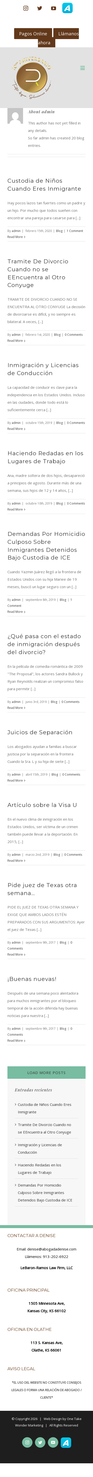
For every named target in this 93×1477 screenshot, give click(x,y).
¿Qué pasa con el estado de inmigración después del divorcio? (44, 644)
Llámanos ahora (58, 38)
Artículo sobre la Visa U (42, 804)
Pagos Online (33, 34)
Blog (59, 231)
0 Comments (74, 335)
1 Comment (75, 231)
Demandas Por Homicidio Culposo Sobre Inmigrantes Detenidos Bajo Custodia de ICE (45, 1192)
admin (16, 231)
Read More (15, 237)
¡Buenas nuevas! (32, 978)
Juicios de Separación (40, 732)
